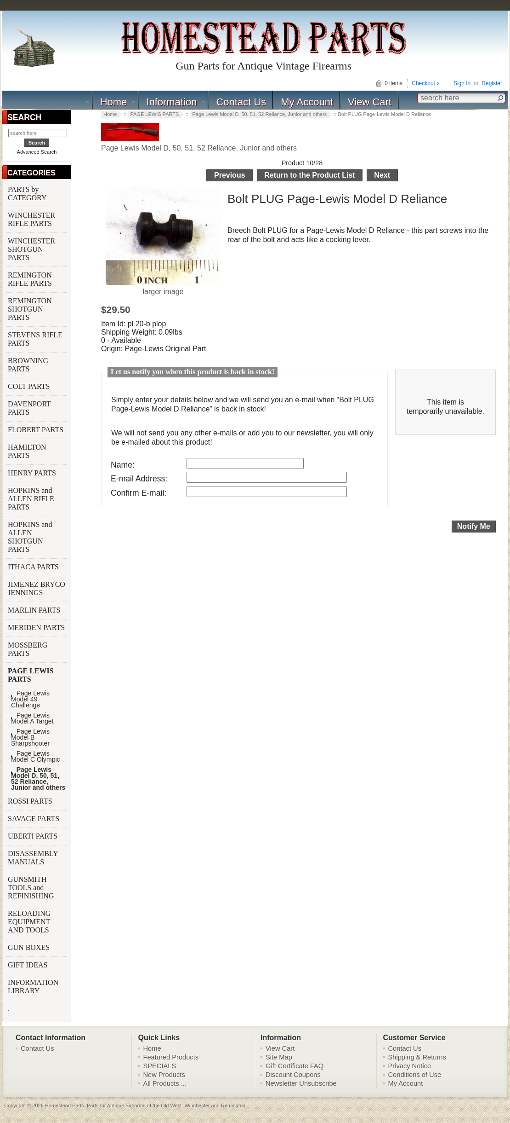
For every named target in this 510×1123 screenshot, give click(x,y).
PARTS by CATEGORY (28, 193)
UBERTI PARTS (33, 836)
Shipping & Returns (417, 1057)
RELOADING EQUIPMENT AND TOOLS (29, 921)
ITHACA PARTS (34, 567)
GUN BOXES (29, 947)
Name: (123, 464)
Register (492, 83)
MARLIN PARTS (35, 610)
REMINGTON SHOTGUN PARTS (30, 309)
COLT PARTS (29, 386)
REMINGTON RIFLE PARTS (31, 279)
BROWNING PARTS (28, 365)
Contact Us (241, 102)
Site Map (279, 1057)
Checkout (423, 83)
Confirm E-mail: (138, 493)
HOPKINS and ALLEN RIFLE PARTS (31, 498)
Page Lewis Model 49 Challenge (30, 699)
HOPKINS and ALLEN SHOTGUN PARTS (30, 537)
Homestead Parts (64, 1105)
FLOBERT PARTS (35, 430)
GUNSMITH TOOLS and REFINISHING (32, 887)
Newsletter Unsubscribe (301, 1083)
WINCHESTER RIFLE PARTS (31, 219)
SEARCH (24, 117)
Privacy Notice (409, 1066)
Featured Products (171, 1057)
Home (113, 102)
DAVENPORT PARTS (29, 408)
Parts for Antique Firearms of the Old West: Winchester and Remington (166, 1105)
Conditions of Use (415, 1074)
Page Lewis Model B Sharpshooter (30, 738)
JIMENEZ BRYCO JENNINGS (36, 588)
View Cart (369, 102)
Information (171, 102)
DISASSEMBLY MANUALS (33, 858)
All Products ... (165, 1083)
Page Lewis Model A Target (32, 718)
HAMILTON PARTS (27, 451)
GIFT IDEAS (28, 965)
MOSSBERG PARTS (27, 649)
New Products (164, 1074)
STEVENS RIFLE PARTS (35, 339)
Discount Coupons (293, 1074)
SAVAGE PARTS (34, 818)
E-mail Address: (139, 478)
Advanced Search (37, 152)
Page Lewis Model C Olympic (35, 757)
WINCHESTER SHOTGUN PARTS (31, 249)
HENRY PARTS (33, 473)
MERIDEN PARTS (37, 627)
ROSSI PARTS (30, 801)
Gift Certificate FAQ (294, 1066)
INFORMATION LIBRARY (33, 986)
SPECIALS (159, 1066)
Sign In (461, 83)
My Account (307, 102)
